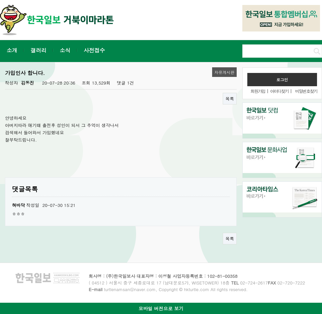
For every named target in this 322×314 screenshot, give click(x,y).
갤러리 (38, 50)
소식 (65, 50)
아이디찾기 (279, 91)
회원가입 (257, 91)
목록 (229, 98)
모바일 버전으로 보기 (160, 308)
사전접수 (94, 50)
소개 (12, 50)
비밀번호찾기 (306, 91)
